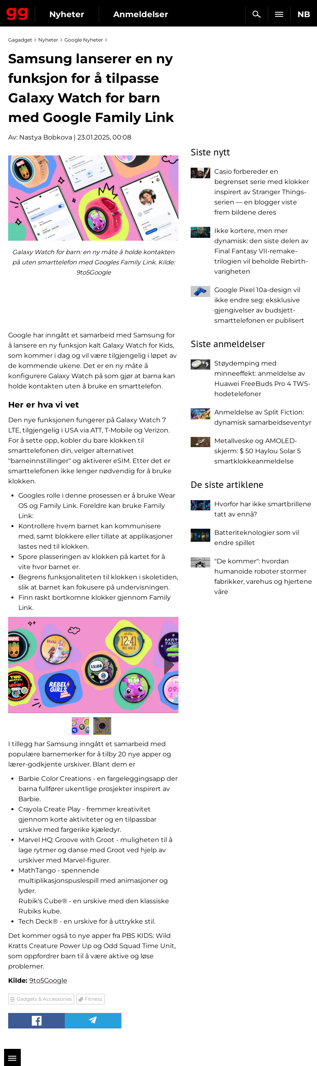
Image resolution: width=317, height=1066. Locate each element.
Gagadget (17, 12)
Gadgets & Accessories (44, 999)
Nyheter (66, 14)
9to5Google (48, 980)
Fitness (93, 999)
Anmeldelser (140, 14)
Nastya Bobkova (45, 137)
